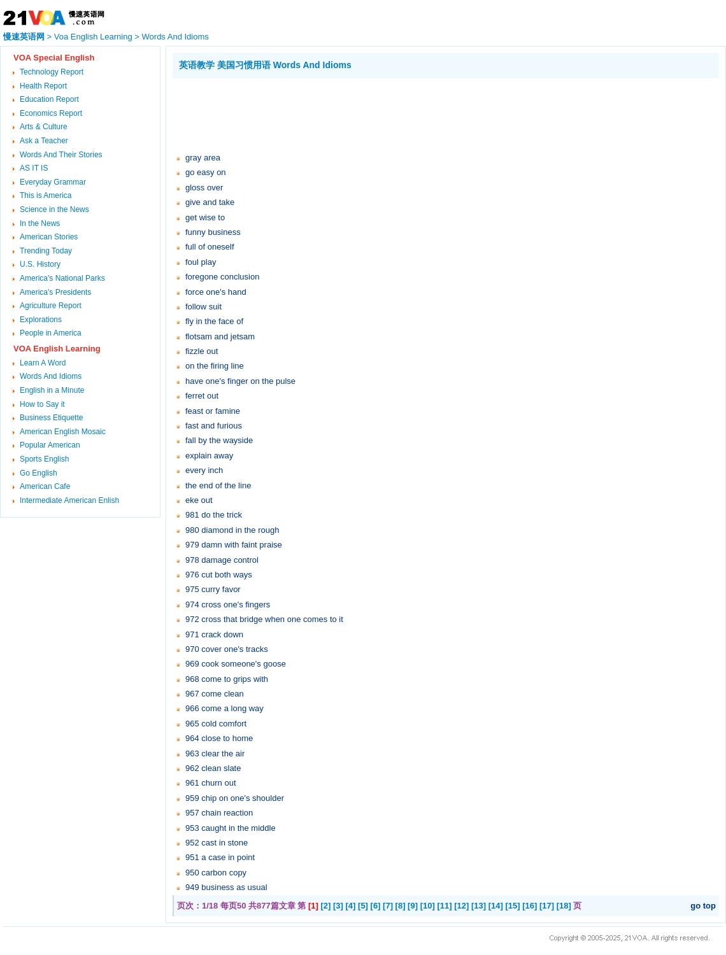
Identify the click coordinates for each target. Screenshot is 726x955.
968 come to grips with (226, 679)
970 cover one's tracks (226, 649)
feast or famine (212, 411)
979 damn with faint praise (233, 544)
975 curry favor (213, 589)
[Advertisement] (404, 113)
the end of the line (218, 485)
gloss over (204, 187)
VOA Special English (53, 57)
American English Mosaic (63, 431)
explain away (209, 455)
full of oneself (209, 246)
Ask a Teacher (44, 140)
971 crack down (214, 634)
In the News (40, 223)
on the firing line (214, 366)
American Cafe (45, 486)
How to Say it (42, 404)
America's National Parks (62, 278)
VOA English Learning (57, 348)
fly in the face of (214, 321)
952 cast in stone (216, 842)
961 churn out (210, 783)
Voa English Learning (93, 36)
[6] (376, 905)
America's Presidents (55, 292)
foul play (200, 262)
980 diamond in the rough (232, 530)
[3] (338, 905)
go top (703, 905)
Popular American (50, 445)
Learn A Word (43, 362)
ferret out (201, 395)
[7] (388, 905)
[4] (351, 905)
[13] (478, 905)
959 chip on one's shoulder (234, 798)
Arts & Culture (44, 126)
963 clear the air (215, 753)
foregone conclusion (222, 276)
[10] (427, 905)
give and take (209, 202)
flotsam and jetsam (220, 336)
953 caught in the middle (230, 828)
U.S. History (40, 264)
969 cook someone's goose (235, 663)
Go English (38, 473)
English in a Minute (52, 390)
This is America (45, 195)
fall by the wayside (219, 440)
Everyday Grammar (53, 182)
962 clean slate (213, 768)
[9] (413, 905)
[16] (529, 905)
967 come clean (214, 693)
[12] (461, 905)
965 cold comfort (215, 723)
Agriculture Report (51, 305)
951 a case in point (220, 857)
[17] (546, 905)
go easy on (205, 172)
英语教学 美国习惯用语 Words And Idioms (265, 65)
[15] (512, 905)
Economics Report (51, 113)
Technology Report (51, 71)
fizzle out (201, 351)
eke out (199, 500)
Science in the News (54, 209)
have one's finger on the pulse (240, 381)
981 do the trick (213, 515)
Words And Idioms (175, 36)
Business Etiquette (51, 417)
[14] (495, 905)
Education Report (49, 99)
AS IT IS (34, 168)
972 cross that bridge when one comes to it (264, 619)
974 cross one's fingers (227, 604)
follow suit (203, 306)
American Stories (49, 236)
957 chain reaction (219, 812)
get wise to (205, 217)
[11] (444, 905)
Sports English (44, 459)
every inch (204, 470)
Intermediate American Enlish (69, 500)
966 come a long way (224, 708)
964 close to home (219, 738)
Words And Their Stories (61, 154)
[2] (326, 905)
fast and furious (213, 425)
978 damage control (222, 560)
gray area (202, 157)
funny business (213, 232)
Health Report (43, 85)
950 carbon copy (215, 872)
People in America (51, 333)
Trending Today (46, 250)
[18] (564, 905)
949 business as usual (226, 887)
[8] (400, 905)
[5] (363, 905)
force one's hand (215, 292)
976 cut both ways (218, 574)
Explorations (41, 319)
